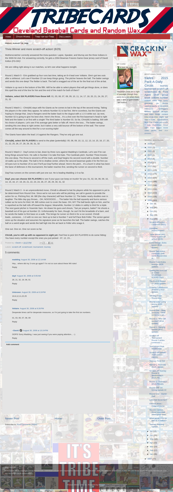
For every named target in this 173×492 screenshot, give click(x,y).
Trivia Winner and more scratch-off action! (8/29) (157, 236)
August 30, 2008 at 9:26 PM (32, 308)
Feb (152, 450)
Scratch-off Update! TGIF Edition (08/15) (157, 354)
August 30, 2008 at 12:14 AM (33, 260)
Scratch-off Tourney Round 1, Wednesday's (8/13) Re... (157, 374)
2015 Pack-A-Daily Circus (156, 81)
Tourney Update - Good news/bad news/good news (157, 412)
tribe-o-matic (150, 120)
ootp (149, 125)
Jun (152, 435)
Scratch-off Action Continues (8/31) (157, 223)
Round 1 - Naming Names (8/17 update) (157, 329)
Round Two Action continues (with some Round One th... (158, 254)
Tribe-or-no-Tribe (44, 36)
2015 (149, 174)
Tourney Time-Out (157, 361)
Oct (152, 211)
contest (165, 114)
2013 (149, 181)
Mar (152, 447)
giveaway (149, 103)
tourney (47, 247)
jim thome (162, 103)
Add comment (12, 344)
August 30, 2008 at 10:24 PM (35, 330)
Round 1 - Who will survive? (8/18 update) (157, 321)
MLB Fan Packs (152, 122)
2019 (149, 159)
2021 (149, 151)
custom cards (151, 100)
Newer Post (12, 418)
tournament (38, 247)
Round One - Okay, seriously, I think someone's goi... (157, 312)
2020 (149, 155)
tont (146, 114)
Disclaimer (64, 36)
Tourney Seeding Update (156, 425)
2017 (149, 166)
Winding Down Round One (155, 297)
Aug (152, 219)
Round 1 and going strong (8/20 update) (157, 304)
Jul (151, 431)
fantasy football (152, 111)
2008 (149, 200)
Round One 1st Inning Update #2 (157, 389)
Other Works (23, 36)
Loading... (121, 109)
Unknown (16, 292)
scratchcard (27, 247)
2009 (149, 197)
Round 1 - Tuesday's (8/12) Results (158, 383)
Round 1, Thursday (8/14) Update (157, 366)
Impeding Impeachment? (156, 229)
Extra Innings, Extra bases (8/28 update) (157, 245)
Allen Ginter (154, 114)
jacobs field (156, 131)
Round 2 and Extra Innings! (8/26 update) (157, 264)
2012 (149, 185)
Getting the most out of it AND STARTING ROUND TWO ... (158, 274)
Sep (152, 215)
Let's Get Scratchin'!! (158, 400)
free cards (163, 100)
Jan (152, 454)
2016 (149, 170)
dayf (14, 276)
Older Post (103, 418)
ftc (160, 91)
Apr (152, 443)
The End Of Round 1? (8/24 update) (157, 282)
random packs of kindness (156, 106)
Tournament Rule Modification (156, 347)
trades (149, 78)
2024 (149, 144)
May (152, 439)
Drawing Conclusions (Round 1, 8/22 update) (158, 289)
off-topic (164, 111)
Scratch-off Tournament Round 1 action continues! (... (157, 339)
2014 (149, 178)
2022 (149, 147)
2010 (149, 193)
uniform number (159, 97)
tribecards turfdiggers (156, 109)
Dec (152, 204)
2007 (149, 459)
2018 (149, 162)
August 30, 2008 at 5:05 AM (29, 276)
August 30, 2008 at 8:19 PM (34, 292)
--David (17, 243)
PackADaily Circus (160, 125)
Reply (14, 267)
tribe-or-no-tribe (151, 117)
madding (16, 260)
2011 (149, 189)
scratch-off (16, 247)
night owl (163, 117)
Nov (152, 207)
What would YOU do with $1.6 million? (158, 419)
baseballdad (162, 120)
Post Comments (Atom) (27, 424)
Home (8, 36)
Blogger (102, 485)
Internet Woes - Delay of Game (156, 405)
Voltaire (15, 308)
